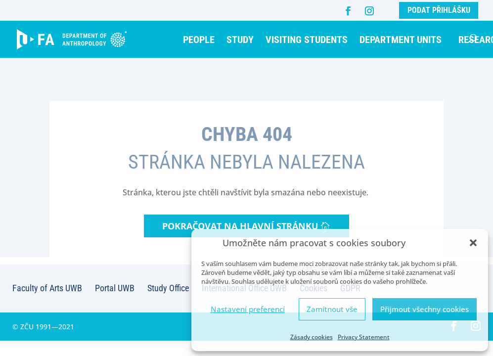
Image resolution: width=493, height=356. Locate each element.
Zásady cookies (311, 337)
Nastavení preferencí (248, 309)
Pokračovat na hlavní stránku (240, 226)
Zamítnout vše (332, 309)
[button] (473, 243)
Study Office (168, 288)
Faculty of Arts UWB (47, 288)
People (199, 39)
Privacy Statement (364, 337)
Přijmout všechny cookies (424, 309)
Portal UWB (114, 288)
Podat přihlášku (438, 10)
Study (240, 39)
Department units (400, 39)
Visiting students (307, 39)
